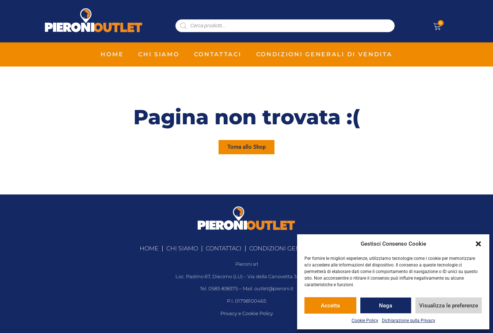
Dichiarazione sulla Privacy (408, 320)
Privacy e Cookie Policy (246, 313)
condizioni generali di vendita (324, 54)
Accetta (330, 305)
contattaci (218, 54)
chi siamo (158, 54)
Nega (385, 305)
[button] (478, 243)
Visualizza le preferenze (448, 305)
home (112, 54)
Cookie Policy (365, 320)
